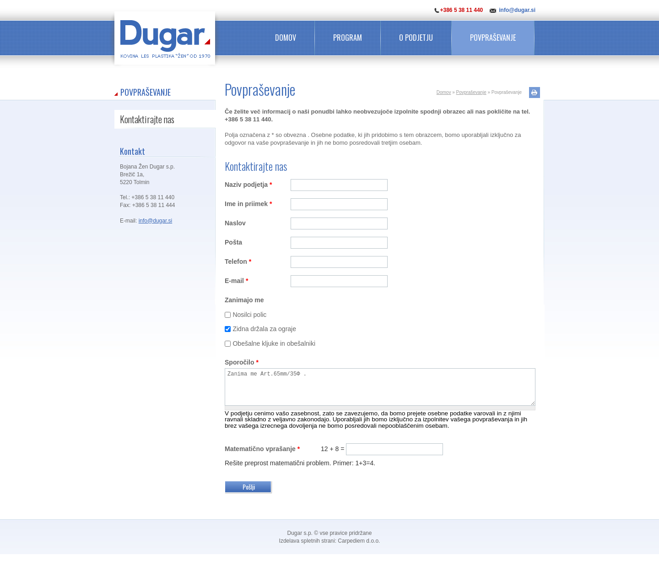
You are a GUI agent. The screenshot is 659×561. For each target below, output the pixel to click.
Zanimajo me (244, 300)
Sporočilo (242, 362)
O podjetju (416, 37)
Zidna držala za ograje (264, 328)
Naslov (235, 223)
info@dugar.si (517, 10)
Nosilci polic (249, 314)
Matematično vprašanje (262, 455)
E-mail (236, 280)
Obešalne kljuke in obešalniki (273, 343)
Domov (285, 37)
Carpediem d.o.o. (359, 548)
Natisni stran (534, 92)
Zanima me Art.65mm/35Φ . (380, 390)
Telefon (238, 261)
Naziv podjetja (248, 184)
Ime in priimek (248, 203)
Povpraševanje (493, 37)
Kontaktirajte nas (147, 119)
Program (347, 37)
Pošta (233, 242)
